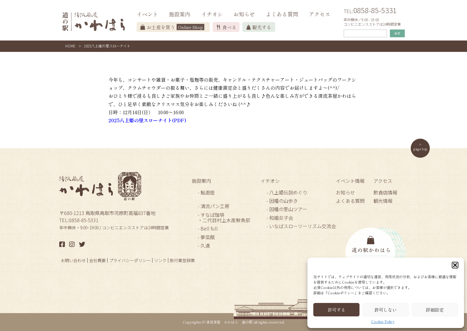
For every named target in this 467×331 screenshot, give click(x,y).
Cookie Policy (383, 321)
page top (420, 148)
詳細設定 (435, 310)
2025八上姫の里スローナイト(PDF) (147, 120)
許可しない (385, 310)
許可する (336, 310)
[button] (455, 265)
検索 (397, 33)
